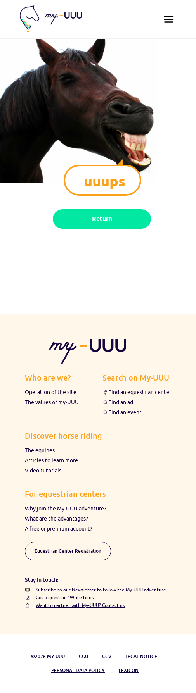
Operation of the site (50, 392)
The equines (40, 450)
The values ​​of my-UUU (52, 402)
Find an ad (120, 402)
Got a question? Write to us (65, 597)
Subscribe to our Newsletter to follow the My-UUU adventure (101, 590)
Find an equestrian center (139, 392)
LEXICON (129, 670)
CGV (106, 656)
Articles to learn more (51, 460)
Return (102, 218)
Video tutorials (43, 470)
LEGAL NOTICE (141, 656)
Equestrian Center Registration (68, 551)
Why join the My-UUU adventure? (65, 508)
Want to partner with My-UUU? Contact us (80, 605)
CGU (83, 656)
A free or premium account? (58, 529)
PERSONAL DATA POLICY (78, 670)
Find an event (125, 412)
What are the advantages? (56, 518)
